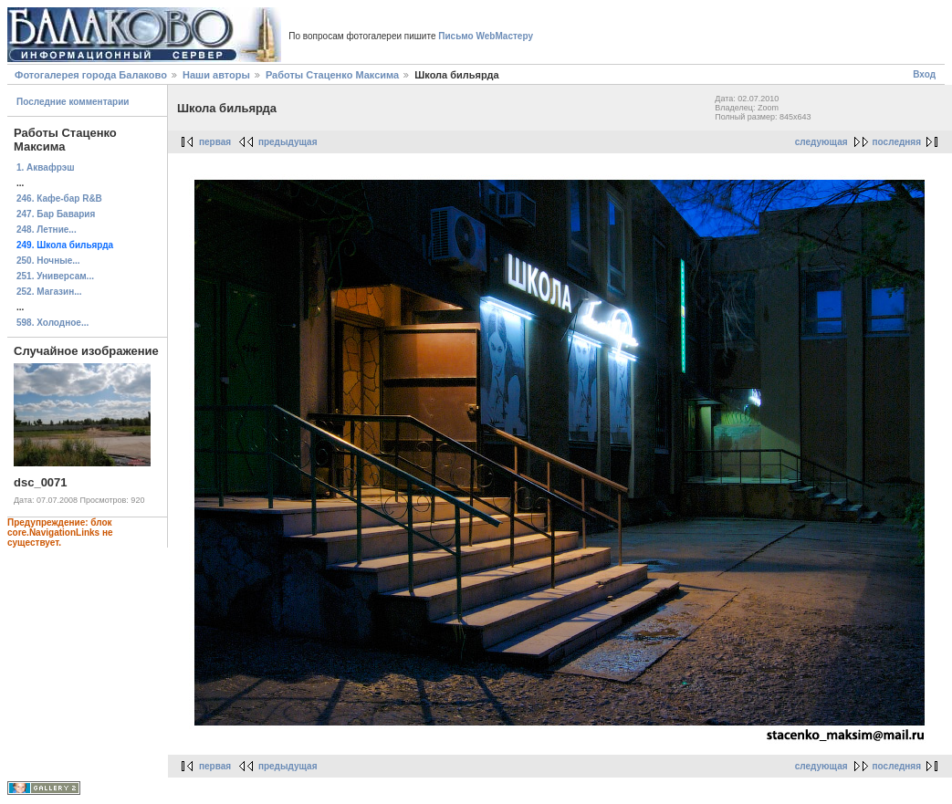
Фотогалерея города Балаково (91, 74)
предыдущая (288, 142)
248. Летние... (46, 229)
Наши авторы (216, 74)
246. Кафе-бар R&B (59, 198)
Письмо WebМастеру (485, 36)
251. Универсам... (55, 276)
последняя (897, 142)
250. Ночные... (48, 261)
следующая (821, 142)
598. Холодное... (52, 323)
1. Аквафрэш (45, 167)
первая (215, 142)
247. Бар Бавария (55, 214)
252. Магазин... (49, 292)
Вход (924, 74)
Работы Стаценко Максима (332, 74)
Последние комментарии (73, 102)
